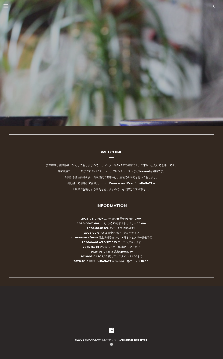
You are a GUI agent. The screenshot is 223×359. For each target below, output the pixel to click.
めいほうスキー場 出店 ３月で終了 (120, 247)
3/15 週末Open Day (120, 251)
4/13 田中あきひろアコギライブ (120, 232)
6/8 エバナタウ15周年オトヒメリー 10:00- (120, 223)
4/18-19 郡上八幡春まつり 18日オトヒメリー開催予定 (120, 237)
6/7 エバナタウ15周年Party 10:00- (120, 218)
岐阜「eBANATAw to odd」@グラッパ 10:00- (119, 261)
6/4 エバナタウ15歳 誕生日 (120, 228)
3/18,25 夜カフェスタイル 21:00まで (119, 256)
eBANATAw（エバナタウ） (102, 339)
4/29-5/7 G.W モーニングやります (120, 242)
